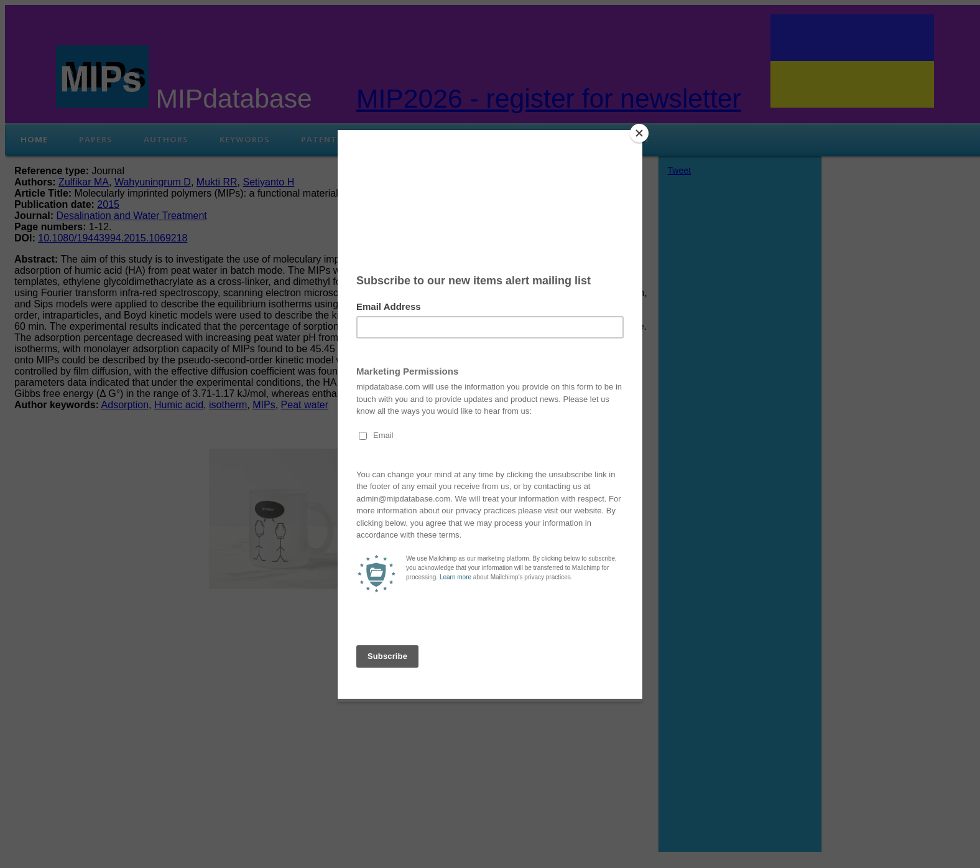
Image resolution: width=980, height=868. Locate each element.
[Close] (639, 133)
